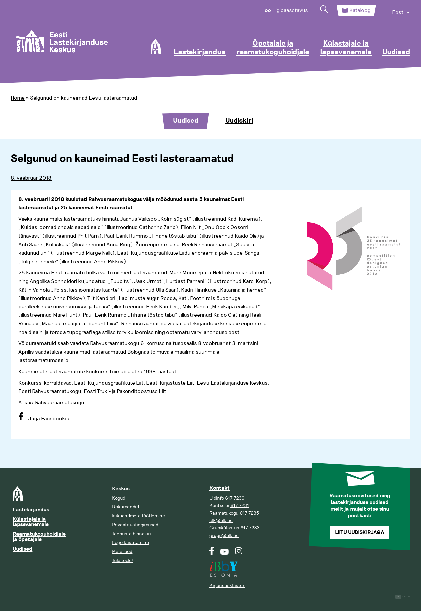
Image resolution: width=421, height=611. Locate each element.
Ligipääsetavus (290, 10)
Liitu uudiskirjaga (359, 532)
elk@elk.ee (221, 520)
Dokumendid (125, 507)
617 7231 (239, 505)
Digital (402, 597)
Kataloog (360, 10)
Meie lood (122, 551)
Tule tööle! (122, 560)
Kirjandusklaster (227, 585)
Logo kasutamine (130, 542)
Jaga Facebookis (48, 418)
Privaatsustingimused (135, 525)
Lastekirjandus (200, 52)
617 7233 (250, 528)
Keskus (121, 488)
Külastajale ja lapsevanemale (346, 48)
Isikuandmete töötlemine (138, 516)
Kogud (118, 498)
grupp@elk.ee (224, 535)
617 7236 (234, 498)
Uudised (396, 52)
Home (18, 98)
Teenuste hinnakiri (131, 534)
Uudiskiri (239, 120)
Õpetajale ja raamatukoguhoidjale (272, 48)
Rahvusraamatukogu (59, 402)
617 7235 (249, 513)
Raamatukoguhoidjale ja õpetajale (39, 537)
